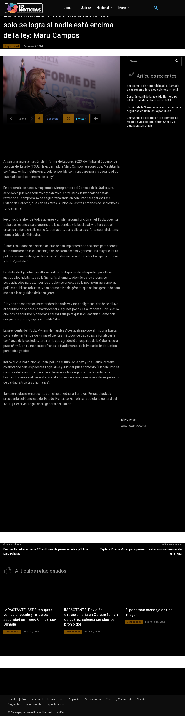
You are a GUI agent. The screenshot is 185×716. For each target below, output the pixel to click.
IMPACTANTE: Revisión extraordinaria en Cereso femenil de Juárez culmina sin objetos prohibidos (91, 616)
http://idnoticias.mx (133, 426)
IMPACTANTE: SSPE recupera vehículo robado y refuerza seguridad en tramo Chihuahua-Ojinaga (29, 616)
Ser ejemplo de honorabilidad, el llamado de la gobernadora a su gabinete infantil (153, 87)
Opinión (142, 699)
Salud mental (34, 704)
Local (11, 699)
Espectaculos (55, 704)
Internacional (55, 699)
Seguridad (11, 46)
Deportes (75, 699)
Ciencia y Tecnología (119, 699)
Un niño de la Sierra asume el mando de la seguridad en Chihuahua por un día (154, 109)
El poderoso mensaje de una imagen (148, 612)
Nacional (37, 699)
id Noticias (128, 419)
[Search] (177, 61)
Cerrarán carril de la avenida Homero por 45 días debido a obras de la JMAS (153, 98)
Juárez (23, 699)
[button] (155, 8)
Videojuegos (93, 699)
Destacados (12, 631)
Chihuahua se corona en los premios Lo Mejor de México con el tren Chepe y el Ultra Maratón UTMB (153, 121)
